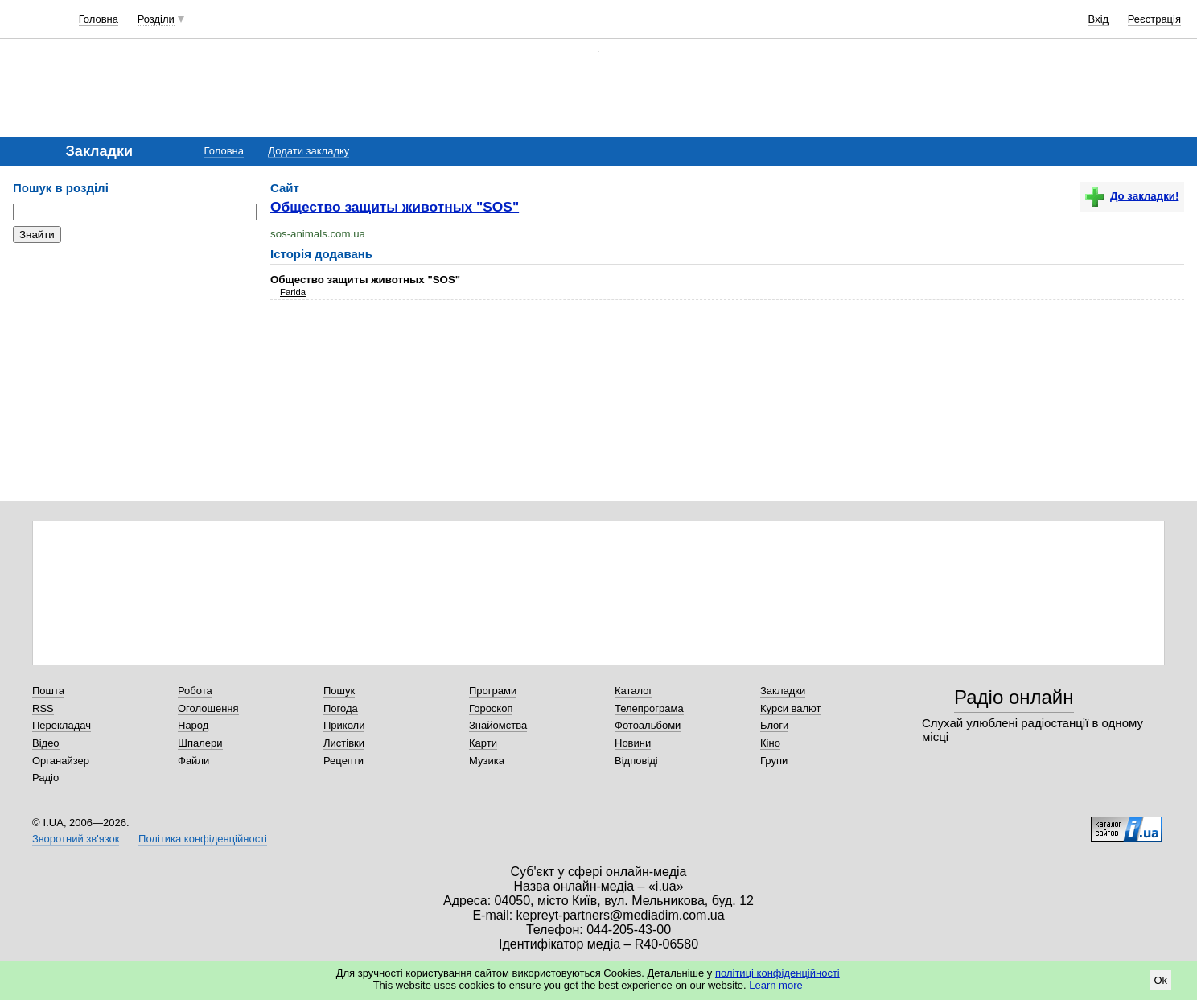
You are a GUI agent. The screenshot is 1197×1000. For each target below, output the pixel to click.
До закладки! (1131, 196)
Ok (1160, 980)
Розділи (156, 19)
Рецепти (343, 761)
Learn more (775, 985)
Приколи (343, 725)
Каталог (633, 691)
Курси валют (790, 708)
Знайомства (498, 725)
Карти (483, 743)
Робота (195, 691)
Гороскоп (490, 708)
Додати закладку (308, 151)
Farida (293, 292)
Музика (486, 761)
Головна (98, 19)
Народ (193, 725)
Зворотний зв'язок (75, 839)
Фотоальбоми (648, 725)
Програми (492, 691)
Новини (633, 743)
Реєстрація (1154, 19)
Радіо (45, 778)
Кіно (770, 743)
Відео (46, 743)
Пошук (339, 691)
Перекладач (61, 725)
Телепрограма (649, 708)
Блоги (774, 725)
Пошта (48, 691)
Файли (193, 761)
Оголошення (208, 708)
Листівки (343, 743)
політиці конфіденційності (777, 973)
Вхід (1098, 19)
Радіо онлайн (1014, 697)
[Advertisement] (133, 354)
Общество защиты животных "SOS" (394, 207)
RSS (43, 708)
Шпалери (200, 743)
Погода (340, 708)
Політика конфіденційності (202, 839)
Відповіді (636, 761)
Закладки (782, 691)
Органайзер (60, 761)
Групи (774, 761)
